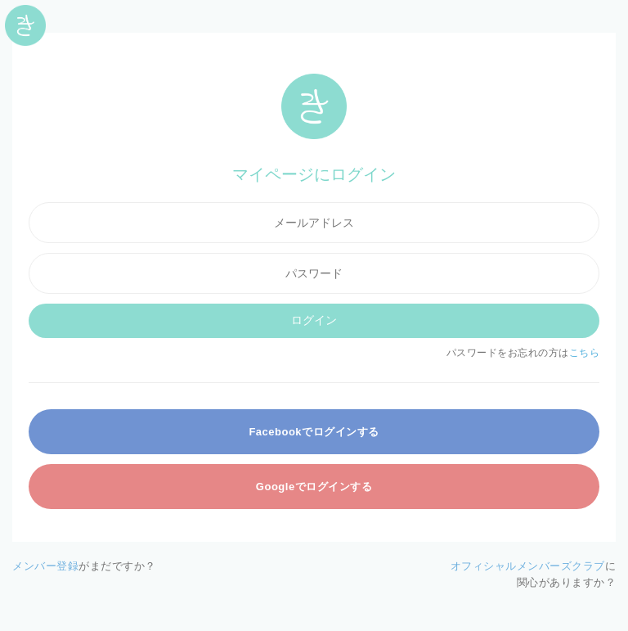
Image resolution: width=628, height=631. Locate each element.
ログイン (314, 320)
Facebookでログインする (314, 432)
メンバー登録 (45, 566)
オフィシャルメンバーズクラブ (528, 566)
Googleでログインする (314, 486)
